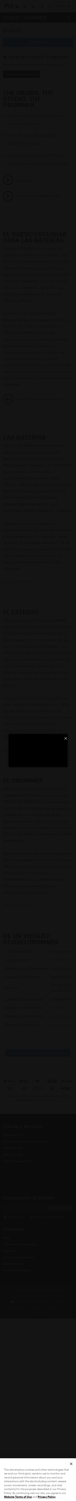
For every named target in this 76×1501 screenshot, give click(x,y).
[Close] (71, 1463)
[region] (38, 1479)
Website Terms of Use (18, 1496)
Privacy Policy (46, 1496)
